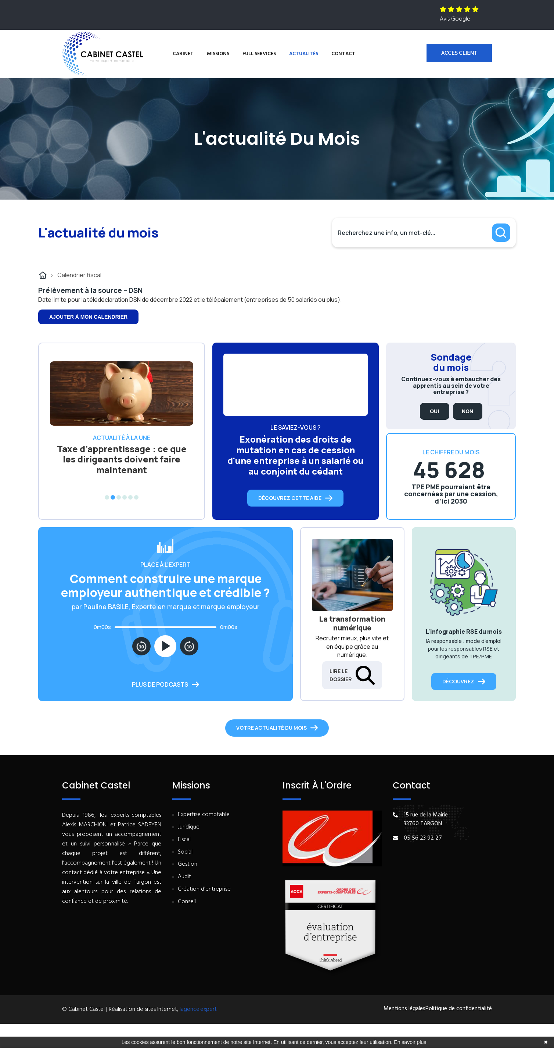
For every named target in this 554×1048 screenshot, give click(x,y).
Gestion (187, 864)
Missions (218, 54)
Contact (343, 54)
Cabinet (183, 54)
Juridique (188, 827)
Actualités (303, 54)
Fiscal (184, 840)
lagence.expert (198, 1009)
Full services (259, 54)
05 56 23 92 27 (423, 838)
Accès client (459, 53)
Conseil (187, 902)
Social (185, 852)
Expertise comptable (204, 815)
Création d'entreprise (204, 889)
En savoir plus (410, 1042)
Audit (184, 877)
